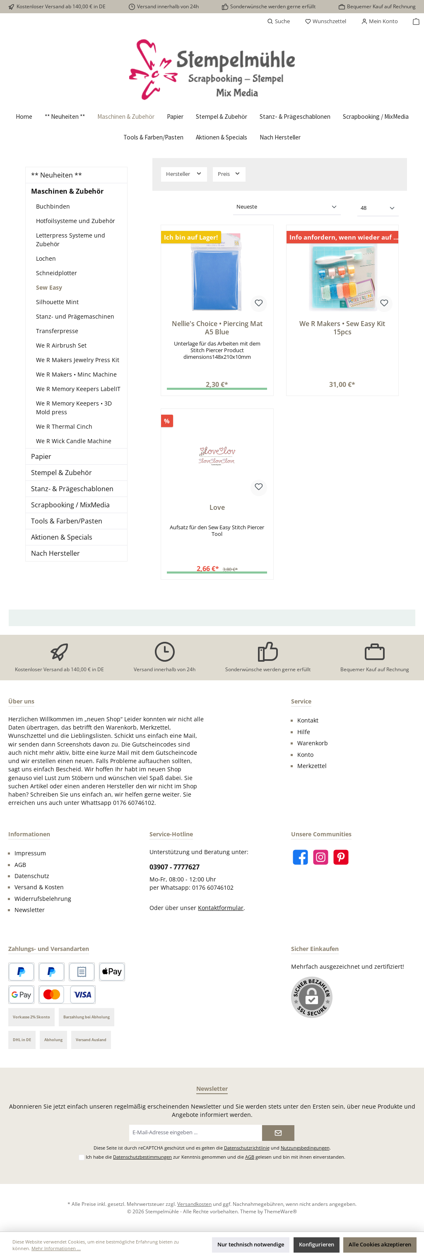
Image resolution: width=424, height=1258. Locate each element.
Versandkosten (194, 1203)
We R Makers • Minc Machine (76, 374)
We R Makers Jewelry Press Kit (77, 360)
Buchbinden (53, 206)
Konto (305, 755)
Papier (41, 456)
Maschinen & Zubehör (67, 191)
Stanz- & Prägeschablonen (72, 488)
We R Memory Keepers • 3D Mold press (74, 407)
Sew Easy (49, 287)
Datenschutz (31, 876)
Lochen (46, 258)
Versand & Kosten (39, 887)
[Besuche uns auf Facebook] (300, 857)
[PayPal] (21, 972)
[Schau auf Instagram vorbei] (320, 857)
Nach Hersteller (55, 553)
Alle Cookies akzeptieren (380, 1244)
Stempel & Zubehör (61, 472)
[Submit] (278, 1133)
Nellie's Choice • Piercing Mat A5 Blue (217, 328)
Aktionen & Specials (61, 537)
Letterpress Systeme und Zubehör (70, 239)
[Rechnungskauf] (82, 972)
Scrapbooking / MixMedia (70, 504)
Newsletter (29, 910)
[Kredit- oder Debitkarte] (67, 994)
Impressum (30, 853)
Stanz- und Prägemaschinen (75, 316)
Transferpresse (57, 331)
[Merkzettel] (325, 21)
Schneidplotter (56, 273)
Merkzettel (312, 766)
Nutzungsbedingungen (305, 1148)
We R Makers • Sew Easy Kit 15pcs (342, 328)
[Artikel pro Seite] (378, 208)
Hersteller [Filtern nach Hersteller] (184, 174)
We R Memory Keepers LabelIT (78, 389)
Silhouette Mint (57, 302)
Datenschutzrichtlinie (247, 1148)
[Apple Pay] (112, 972)
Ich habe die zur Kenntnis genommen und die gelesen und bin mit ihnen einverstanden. (215, 1157)
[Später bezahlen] (52, 972)
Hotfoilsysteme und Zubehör (75, 221)
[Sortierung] (287, 207)
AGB (20, 865)
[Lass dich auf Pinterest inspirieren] (341, 857)
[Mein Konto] (379, 21)
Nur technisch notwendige (250, 1244)
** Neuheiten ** (56, 175)
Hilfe (303, 732)
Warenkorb (312, 743)
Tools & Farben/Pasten (66, 521)
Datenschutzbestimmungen (142, 1157)
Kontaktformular (220, 908)
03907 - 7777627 (174, 866)
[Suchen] (278, 21)
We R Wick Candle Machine (73, 441)
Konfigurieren (316, 1244)
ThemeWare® (280, 1211)
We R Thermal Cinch (64, 426)
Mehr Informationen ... (56, 1248)
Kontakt (307, 720)
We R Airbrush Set (61, 345)
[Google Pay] (21, 994)
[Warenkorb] (413, 21)
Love (217, 508)
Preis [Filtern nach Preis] (229, 174)
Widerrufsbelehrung (42, 899)
